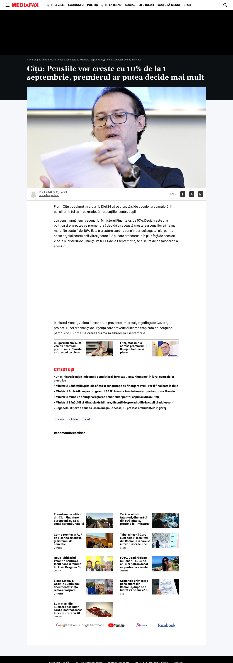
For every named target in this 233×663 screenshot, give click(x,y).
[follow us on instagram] (141, 625)
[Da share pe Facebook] (182, 194)
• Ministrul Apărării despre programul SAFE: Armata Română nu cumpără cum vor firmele (114, 391)
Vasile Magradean (49, 195)
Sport (188, 5)
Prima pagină (34, 59)
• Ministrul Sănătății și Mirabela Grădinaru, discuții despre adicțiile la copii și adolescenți (114, 402)
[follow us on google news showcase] (91, 625)
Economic (76, 5)
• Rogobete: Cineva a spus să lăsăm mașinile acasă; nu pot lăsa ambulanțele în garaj (110, 408)
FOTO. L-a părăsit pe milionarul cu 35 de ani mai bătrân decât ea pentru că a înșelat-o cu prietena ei (135, 562)
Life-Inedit (146, 5)
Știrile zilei (56, 5)
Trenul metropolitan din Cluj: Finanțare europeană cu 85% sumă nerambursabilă (69, 519)
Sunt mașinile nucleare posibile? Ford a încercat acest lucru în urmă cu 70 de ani (69, 608)
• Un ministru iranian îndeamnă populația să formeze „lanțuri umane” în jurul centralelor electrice (114, 378)
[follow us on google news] (66, 625)
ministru (73, 419)
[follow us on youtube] (116, 625)
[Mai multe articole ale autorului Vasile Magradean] (33, 194)
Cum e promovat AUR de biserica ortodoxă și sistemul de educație (68, 539)
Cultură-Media (169, 5)
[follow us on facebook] (166, 625)
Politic (92, 5)
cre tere (60, 419)
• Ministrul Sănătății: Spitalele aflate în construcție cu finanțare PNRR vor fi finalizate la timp (116, 386)
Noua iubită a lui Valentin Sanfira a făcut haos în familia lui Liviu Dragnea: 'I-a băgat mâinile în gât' (68, 562)
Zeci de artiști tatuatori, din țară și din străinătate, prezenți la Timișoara (134, 519)
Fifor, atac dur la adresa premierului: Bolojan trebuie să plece (133, 347)
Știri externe (111, 5)
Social (130, 5)
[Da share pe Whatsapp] (200, 194)
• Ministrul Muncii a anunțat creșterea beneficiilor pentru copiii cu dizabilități (106, 397)
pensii (87, 419)
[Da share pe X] (191, 194)
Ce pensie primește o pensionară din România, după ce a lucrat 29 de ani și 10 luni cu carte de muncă (134, 585)
